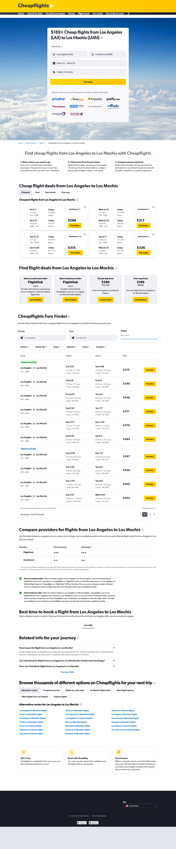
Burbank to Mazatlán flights (78, 731)
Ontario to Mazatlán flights (31, 720)
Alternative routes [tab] (29, 688)
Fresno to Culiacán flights (31, 724)
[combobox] (57, 46)
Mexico (42, 141)
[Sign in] (129, 15)
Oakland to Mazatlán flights (78, 727)
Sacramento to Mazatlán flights (125, 716)
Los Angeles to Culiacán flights (79, 716)
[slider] (159, 336)
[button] (67, 63)
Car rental (97, 15)
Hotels (71, 15)
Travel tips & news (115, 15)
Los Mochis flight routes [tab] (100, 688)
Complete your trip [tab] (51, 688)
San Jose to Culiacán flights (31, 731)
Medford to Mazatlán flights (78, 724)
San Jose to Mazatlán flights (124, 720)
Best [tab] (37, 190)
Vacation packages (55, 15)
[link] (35, 297)
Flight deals (83, 15)
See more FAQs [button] (67, 670)
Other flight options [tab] (125, 688)
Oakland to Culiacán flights (32, 727)
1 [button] (144, 512)
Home (21, 15)
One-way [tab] (65, 190)
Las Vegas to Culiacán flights (124, 724)
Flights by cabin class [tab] (75, 688)
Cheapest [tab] (25, 190)
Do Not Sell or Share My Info (79, 814)
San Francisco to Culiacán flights (126, 727)
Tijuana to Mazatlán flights (77, 708)
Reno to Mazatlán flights (76, 720)
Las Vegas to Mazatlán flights (124, 712)
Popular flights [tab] (60, 694)
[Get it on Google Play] (81, 821)
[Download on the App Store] (93, 821)
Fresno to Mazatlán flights (31, 712)
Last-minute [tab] (50, 190)
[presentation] (101, 38)
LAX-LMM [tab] (88, 623)
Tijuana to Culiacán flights (123, 708)
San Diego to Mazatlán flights (33, 716)
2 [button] (150, 512)
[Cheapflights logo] (33, 6)
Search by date (34, 15)
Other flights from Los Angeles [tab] (34, 694)
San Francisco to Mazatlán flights (80, 712)
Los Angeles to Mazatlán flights (33, 708)
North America (31, 141)
